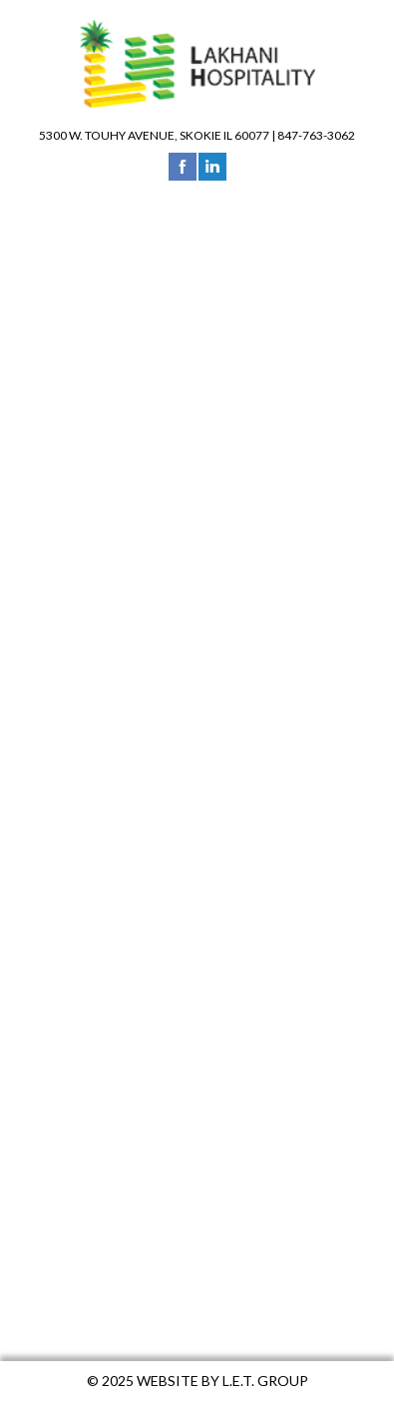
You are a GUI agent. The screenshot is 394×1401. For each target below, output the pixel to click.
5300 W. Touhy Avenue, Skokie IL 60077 (154, 135)
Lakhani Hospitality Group (197, 64)
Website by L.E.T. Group (222, 1380)
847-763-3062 (316, 135)
